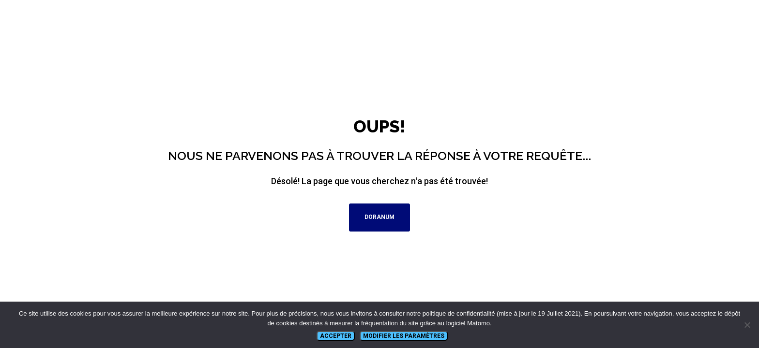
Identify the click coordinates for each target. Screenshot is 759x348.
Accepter (335, 336)
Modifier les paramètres (403, 336)
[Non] (747, 325)
